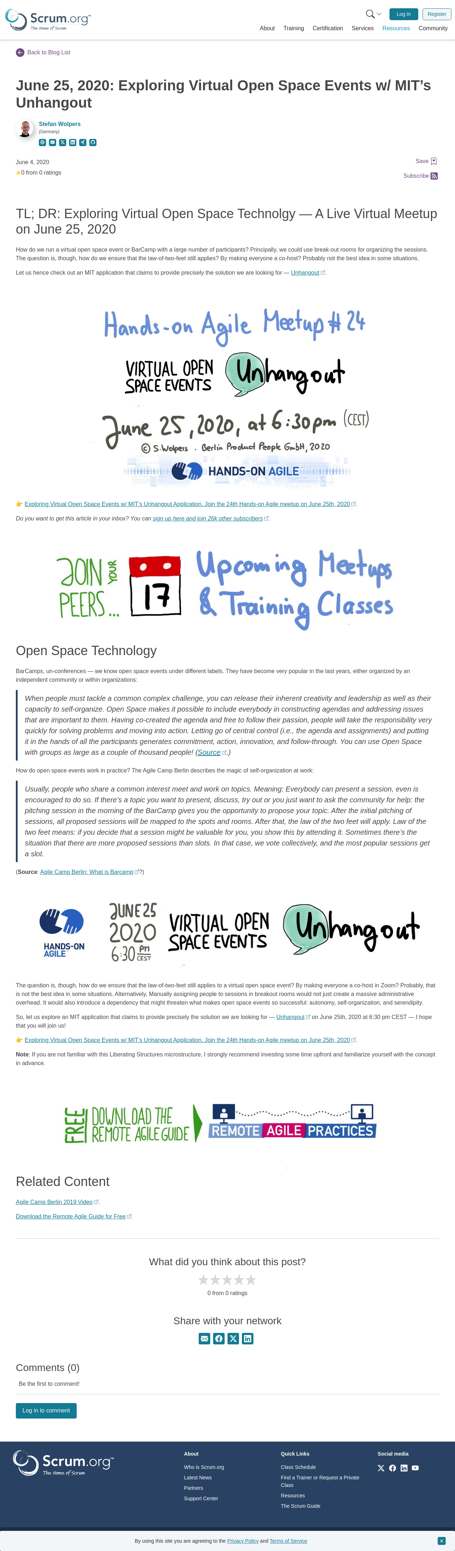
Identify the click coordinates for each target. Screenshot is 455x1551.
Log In (404, 14)
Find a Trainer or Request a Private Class (320, 1481)
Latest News (198, 1477)
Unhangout (305, 273)
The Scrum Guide (300, 1506)
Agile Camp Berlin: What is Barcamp (87, 872)
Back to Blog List (43, 52)
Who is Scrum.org (204, 1467)
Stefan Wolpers (60, 124)
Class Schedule (298, 1467)
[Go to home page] (63, 1463)
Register (437, 14)
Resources (293, 1495)
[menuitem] (373, 14)
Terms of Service (288, 1541)
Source (209, 752)
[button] (267, 28)
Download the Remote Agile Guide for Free (71, 1216)
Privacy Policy (242, 1541)
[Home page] (48, 19)
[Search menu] (374, 14)
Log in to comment (46, 1410)
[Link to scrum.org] (381, 1468)
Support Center (201, 1498)
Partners (193, 1488)
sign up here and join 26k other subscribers (208, 518)
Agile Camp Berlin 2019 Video (54, 1202)
